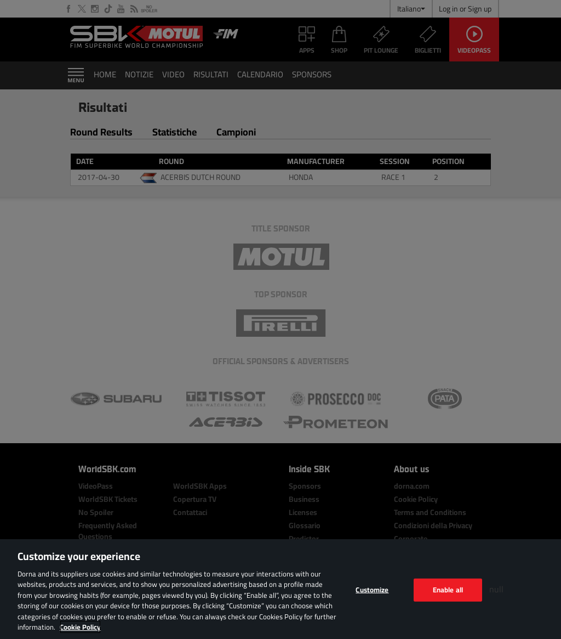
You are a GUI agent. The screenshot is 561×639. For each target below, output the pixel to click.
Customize (372, 589)
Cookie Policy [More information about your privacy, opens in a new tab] (80, 627)
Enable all (448, 589)
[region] (280, 589)
